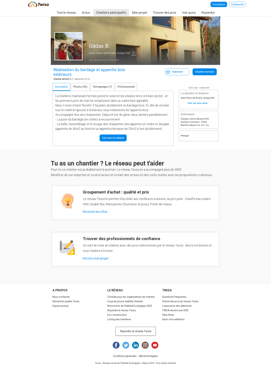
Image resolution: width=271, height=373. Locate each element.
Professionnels (126, 86)
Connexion (237, 4)
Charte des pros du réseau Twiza (180, 301)
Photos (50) (80, 86)
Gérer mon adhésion (173, 319)
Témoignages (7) (102, 86)
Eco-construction (117, 314)
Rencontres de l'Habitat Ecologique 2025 (129, 305)
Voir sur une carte (133, 53)
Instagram (145, 345)
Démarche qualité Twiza (66, 301)
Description (61, 86)
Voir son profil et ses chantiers (104, 60)
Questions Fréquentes (174, 296)
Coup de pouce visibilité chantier (125, 301)
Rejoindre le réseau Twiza (121, 310)
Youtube (154, 345)
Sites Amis (168, 314)
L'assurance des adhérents (177, 305)
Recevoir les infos (95, 211)
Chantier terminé (204, 71)
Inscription (218, 4)
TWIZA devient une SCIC (175, 310)
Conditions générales (125, 356)
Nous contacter (61, 296)
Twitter (200, 135)
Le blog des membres (119, 319)
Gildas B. (99, 46)
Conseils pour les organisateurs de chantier (131, 296)
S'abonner (177, 71)
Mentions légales (148, 356)
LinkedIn (135, 345)
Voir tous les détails (113, 138)
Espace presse (61, 305)
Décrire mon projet (95, 258)
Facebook (193, 135)
